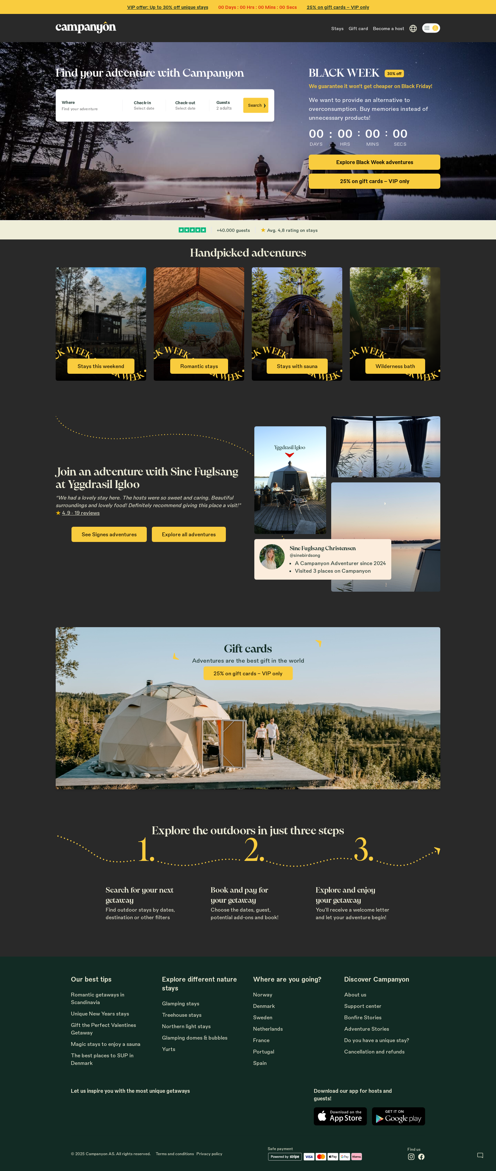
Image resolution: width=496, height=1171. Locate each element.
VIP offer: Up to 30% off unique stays (167, 7)
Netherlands (268, 1029)
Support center (362, 1006)
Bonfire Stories (362, 1017)
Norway (262, 994)
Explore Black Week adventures (374, 162)
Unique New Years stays (100, 1013)
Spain (260, 1063)
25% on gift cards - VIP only (338, 7)
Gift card (358, 28)
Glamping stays (180, 1003)
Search (257, 105)
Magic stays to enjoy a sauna (105, 1044)
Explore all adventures (189, 534)
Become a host (388, 28)
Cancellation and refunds (374, 1051)
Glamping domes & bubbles (194, 1037)
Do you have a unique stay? (376, 1040)
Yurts (168, 1049)
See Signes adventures (109, 534)
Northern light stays (186, 1026)
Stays (337, 28)
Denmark (264, 1006)
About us (355, 994)
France (261, 1040)
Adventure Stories (366, 1029)
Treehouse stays (182, 1015)
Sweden (262, 1017)
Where (68, 102)
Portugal (263, 1051)
